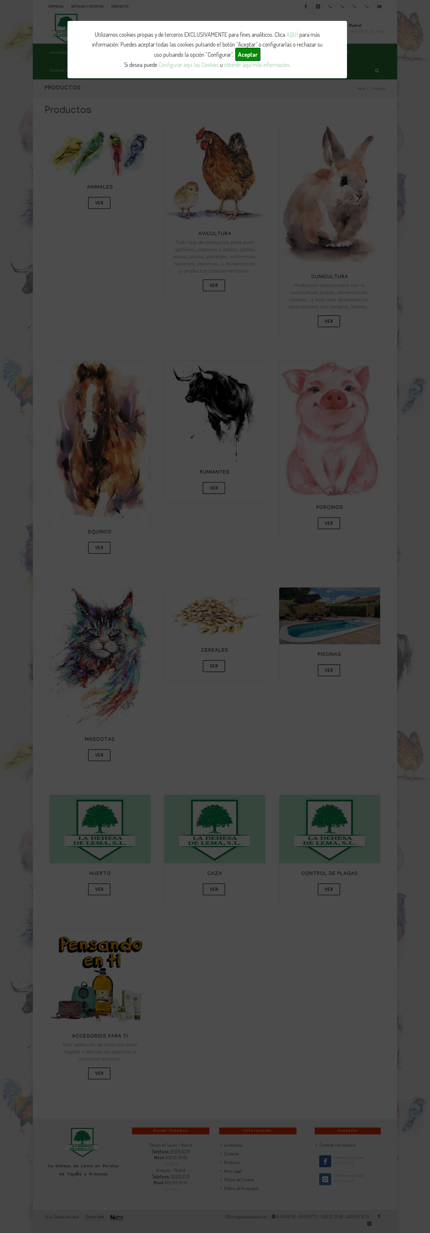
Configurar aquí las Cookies (189, 64)
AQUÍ (292, 34)
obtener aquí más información (256, 64)
